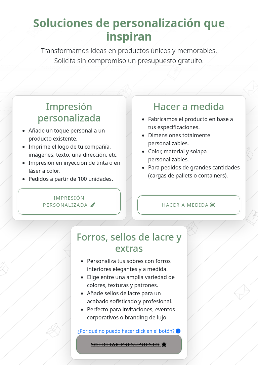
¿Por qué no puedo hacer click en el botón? (129, 331)
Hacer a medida (189, 205)
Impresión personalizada (69, 201)
